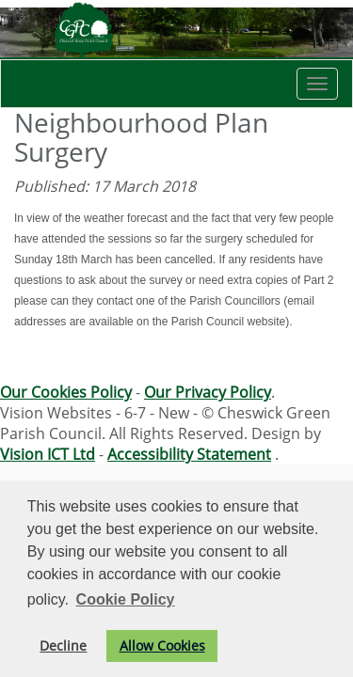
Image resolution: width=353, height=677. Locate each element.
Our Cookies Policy (66, 392)
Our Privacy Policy (207, 392)
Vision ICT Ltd (47, 454)
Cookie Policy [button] (125, 599)
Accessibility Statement (189, 454)
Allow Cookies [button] (162, 645)
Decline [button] (63, 645)
